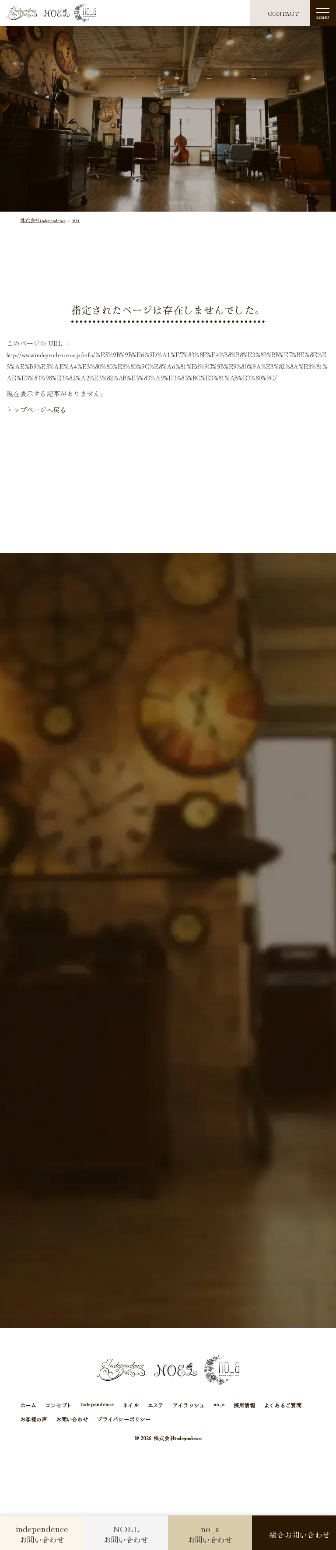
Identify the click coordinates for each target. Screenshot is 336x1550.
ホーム (28, 1405)
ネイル (130, 1405)
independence (97, 1404)
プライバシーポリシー (123, 1419)
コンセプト (58, 1405)
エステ (155, 1405)
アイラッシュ (188, 1405)
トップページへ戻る (37, 409)
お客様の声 (33, 1419)
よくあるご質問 (282, 1405)
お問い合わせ (72, 1419)
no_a (219, 1404)
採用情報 (244, 1405)
